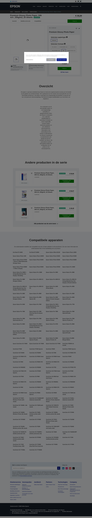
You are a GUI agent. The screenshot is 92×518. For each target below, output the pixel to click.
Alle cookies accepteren (61, 59)
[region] (46, 57)
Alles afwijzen (51, 59)
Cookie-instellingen (29, 59)
